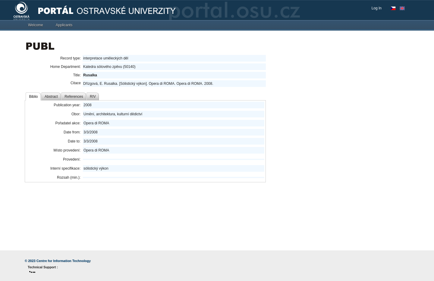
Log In (377, 8)
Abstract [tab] (51, 96)
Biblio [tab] (33, 96)
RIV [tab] (93, 96)
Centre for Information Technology (63, 261)
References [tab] (73, 96)
